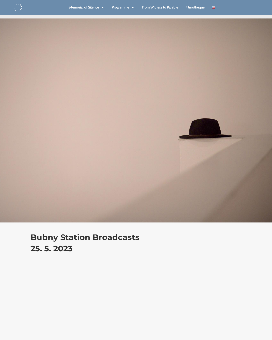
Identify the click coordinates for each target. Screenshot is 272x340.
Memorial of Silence (86, 7)
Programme (123, 7)
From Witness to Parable (160, 7)
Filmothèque (195, 7)
